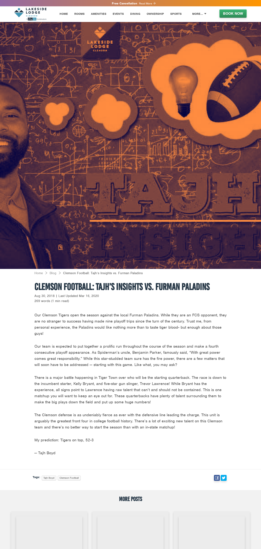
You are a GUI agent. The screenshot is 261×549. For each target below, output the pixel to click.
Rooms (79, 14)
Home (64, 14)
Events (118, 14)
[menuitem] (33, 14)
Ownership (155, 14)
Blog (53, 273)
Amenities (98, 14)
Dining (135, 14)
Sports (176, 14)
